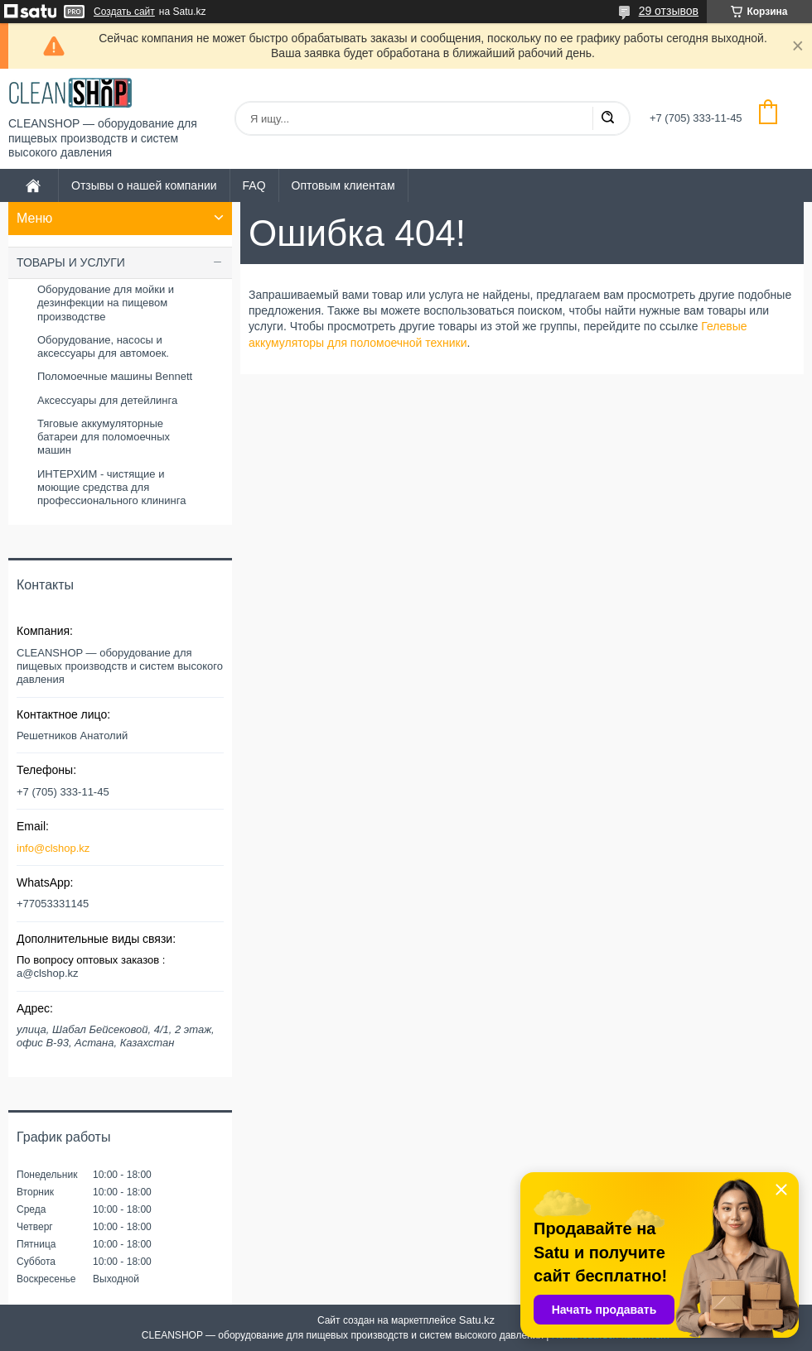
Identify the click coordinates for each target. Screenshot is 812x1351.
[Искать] (607, 118)
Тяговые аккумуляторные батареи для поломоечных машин (103, 437)
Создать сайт (124, 11)
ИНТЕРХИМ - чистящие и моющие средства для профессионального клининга (111, 487)
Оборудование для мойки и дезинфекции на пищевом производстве (105, 303)
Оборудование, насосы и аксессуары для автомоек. (103, 346)
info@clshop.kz (53, 848)
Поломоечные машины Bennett (114, 376)
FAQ (254, 185)
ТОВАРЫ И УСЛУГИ (71, 262)
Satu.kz (477, 1320)
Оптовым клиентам (343, 185)
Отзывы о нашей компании (144, 185)
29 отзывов (668, 10)
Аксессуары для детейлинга (107, 400)
